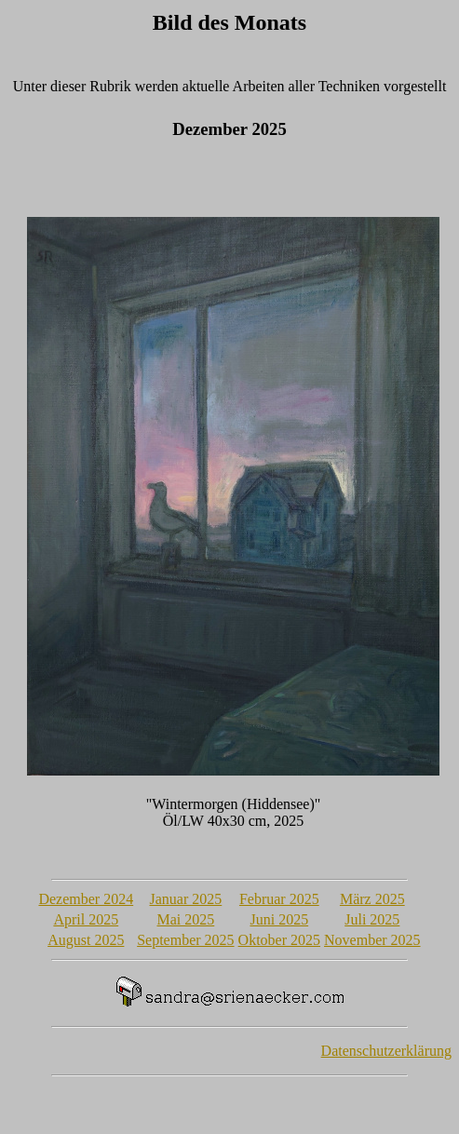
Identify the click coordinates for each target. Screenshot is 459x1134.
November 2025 (372, 940)
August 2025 (85, 940)
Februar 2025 (279, 899)
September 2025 (185, 940)
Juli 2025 (371, 919)
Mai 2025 (185, 919)
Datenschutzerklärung (386, 1051)
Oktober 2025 (279, 940)
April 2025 (85, 919)
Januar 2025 (186, 899)
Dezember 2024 (85, 899)
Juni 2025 (279, 919)
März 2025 (372, 899)
